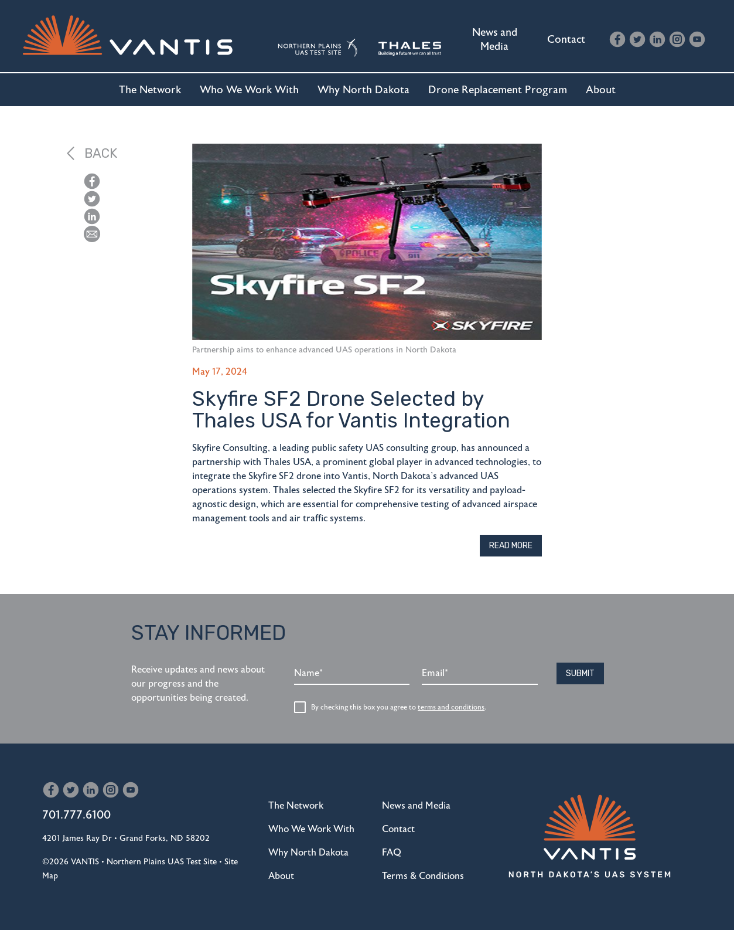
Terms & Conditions (423, 876)
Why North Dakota (363, 89)
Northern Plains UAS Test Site (162, 862)
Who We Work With (249, 89)
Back (91, 153)
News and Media (494, 39)
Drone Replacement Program (497, 89)
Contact (566, 39)
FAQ (391, 852)
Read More (510, 546)
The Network (150, 89)
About (601, 89)
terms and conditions (451, 707)
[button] (92, 234)
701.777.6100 (76, 814)
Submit (580, 673)
